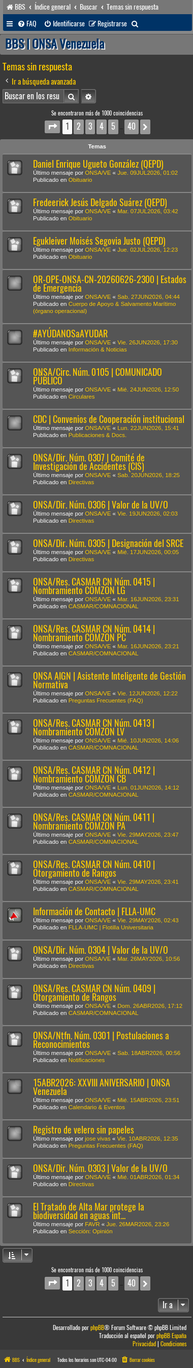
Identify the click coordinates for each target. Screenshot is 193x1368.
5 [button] (113, 126)
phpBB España (171, 1336)
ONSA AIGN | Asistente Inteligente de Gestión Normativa (109, 680)
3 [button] (90, 126)
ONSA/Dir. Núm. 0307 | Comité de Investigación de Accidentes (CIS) (89, 462)
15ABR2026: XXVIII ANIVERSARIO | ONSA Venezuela (101, 1087)
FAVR (92, 1224)
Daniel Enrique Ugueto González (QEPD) (98, 164)
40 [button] (131, 126)
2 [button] (79, 126)
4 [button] (102, 126)
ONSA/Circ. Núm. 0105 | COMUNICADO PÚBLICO (97, 376)
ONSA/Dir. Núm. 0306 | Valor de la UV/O (100, 504)
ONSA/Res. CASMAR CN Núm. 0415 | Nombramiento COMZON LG (94, 586)
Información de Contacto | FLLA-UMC (94, 911)
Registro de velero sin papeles (83, 1129)
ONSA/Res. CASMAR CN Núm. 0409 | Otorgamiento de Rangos (94, 992)
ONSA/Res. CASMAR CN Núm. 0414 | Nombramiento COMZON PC (94, 633)
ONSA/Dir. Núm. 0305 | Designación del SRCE (108, 543)
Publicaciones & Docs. (97, 435)
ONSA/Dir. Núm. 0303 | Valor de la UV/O (100, 1168)
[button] (52, 127)
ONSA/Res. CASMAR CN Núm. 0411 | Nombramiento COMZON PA (93, 821)
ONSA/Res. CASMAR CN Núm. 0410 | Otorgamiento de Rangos (94, 868)
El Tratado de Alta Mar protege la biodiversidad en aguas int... (88, 1211)
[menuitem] (27, 24)
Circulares (82, 397)
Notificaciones (87, 1060)
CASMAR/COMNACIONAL (104, 606)
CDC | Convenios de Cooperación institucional (108, 419)
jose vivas (98, 1139)
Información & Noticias (98, 349)
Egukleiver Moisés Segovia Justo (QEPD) (99, 240)
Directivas (81, 482)
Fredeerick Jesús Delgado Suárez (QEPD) (100, 202)
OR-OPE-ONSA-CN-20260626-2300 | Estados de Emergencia (109, 283)
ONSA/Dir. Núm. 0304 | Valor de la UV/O (100, 950)
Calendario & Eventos (97, 1107)
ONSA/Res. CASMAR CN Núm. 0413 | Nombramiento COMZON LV (93, 727)
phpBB (97, 1328)
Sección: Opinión (91, 1231)
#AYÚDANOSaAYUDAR (70, 333)
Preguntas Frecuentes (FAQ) (106, 700)
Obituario (80, 180)
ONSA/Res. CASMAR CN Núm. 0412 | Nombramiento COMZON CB (94, 774)
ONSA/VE (98, 173)
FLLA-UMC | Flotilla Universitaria (111, 927)
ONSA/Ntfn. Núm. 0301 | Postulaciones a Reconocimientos (101, 1039)
